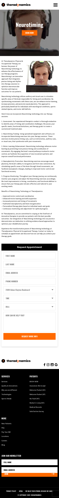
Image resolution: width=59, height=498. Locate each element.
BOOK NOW (29, 32)
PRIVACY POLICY (11, 491)
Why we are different (9, 390)
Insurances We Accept (38, 386)
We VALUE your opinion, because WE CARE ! (39, 491)
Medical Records (36, 407)
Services (4, 381)
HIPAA (21, 491)
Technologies (6, 394)
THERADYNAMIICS (36, 495)
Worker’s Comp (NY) (37, 403)
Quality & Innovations (9, 386)
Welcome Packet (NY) (38, 390)
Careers (4, 440)
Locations (5, 436)
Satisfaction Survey (37, 411)
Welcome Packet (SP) (37, 394)
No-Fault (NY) (35, 398)
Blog (3, 445)
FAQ (2, 428)
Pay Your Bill (6, 432)
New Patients (6, 423)
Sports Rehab (6, 398)
